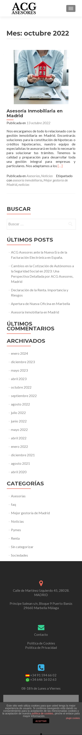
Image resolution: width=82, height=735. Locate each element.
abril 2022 (18, 438)
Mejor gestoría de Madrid (30, 513)
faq (13, 504)
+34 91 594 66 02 (43, 675)
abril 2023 (18, 379)
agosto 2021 (20, 463)
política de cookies (42, 713)
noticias (23, 184)
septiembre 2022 (24, 396)
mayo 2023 (19, 370)
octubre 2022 (21, 387)
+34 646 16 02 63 (43, 679)
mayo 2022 (19, 429)
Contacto (41, 634)
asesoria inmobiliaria (27, 180)
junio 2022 (19, 421)
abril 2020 (18, 472)
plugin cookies (73, 718)
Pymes (16, 530)
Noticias (47, 176)
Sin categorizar (22, 547)
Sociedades (19, 555)
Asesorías (33, 176)
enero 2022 (19, 446)
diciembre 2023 (23, 362)
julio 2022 (18, 412)
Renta (15, 538)
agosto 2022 (20, 404)
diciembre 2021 (23, 455)
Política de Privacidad (41, 647)
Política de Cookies (41, 643)
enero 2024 (19, 353)
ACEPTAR (41, 721)
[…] (60, 166)
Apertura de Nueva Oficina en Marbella (40, 304)
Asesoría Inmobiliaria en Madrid (35, 113)
